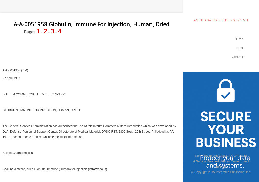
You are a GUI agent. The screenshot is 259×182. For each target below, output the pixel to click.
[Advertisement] (92, 51)
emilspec (221, 11)
